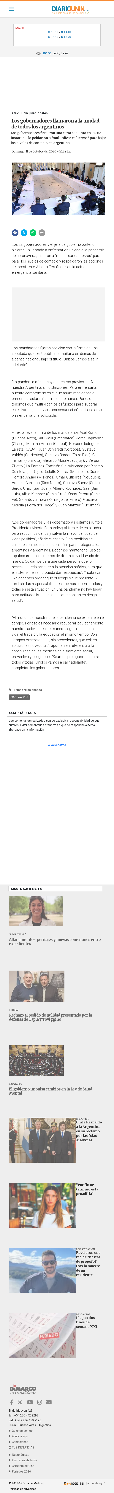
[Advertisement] (57, 81)
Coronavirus (19, 697)
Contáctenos (18, 1442)
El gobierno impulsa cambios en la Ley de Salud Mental (50, 1091)
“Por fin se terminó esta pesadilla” (87, 1189)
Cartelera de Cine (21, 1466)
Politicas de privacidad (22, 1489)
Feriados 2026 (20, 1471)
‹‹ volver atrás (57, 745)
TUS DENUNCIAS (21, 1447)
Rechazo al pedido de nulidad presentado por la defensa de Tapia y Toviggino (50, 1017)
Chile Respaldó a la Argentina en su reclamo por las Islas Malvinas (89, 1131)
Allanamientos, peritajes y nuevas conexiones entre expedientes (55, 942)
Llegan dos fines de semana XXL (87, 1322)
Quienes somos (21, 1430)
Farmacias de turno (23, 1460)
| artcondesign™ (84, 1483)
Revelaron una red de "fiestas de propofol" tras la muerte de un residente (88, 1263)
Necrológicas (19, 1455)
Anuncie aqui (18, 1436)
